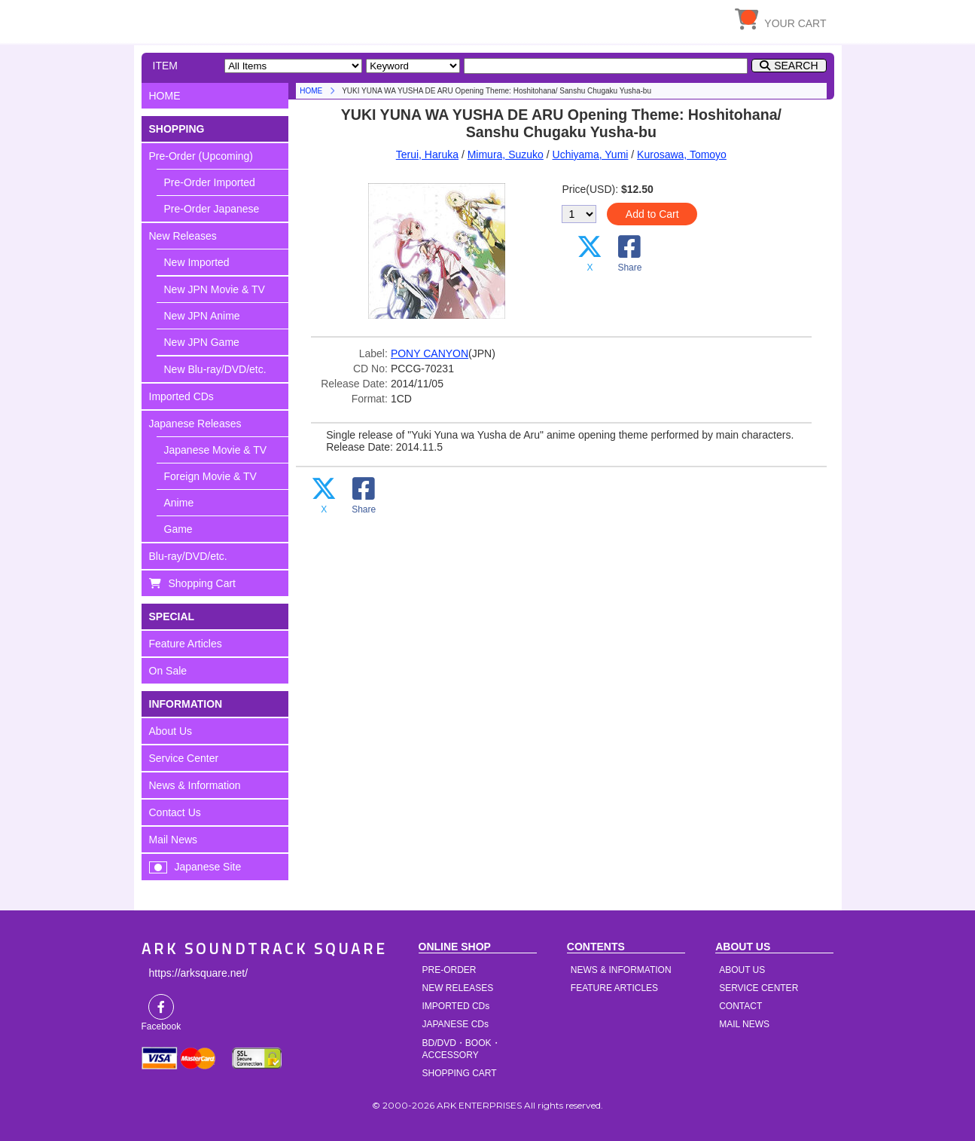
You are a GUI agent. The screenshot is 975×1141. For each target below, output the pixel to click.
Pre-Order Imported (209, 182)
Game (178, 529)
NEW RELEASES (458, 988)
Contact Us (175, 812)
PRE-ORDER (449, 970)
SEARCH (796, 66)
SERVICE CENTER (758, 988)
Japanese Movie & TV (215, 450)
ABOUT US (742, 970)
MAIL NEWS (744, 1024)
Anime (179, 503)
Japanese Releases (195, 424)
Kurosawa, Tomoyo (682, 154)
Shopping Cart (202, 583)
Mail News (173, 840)
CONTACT (740, 1006)
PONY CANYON (429, 353)
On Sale (168, 671)
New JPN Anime (202, 316)
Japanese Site (208, 867)
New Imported (197, 262)
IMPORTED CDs (456, 1006)
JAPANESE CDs (455, 1024)
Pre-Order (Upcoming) (201, 156)
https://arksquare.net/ (198, 973)
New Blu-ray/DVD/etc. (215, 369)
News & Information (195, 785)
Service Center (184, 758)
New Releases (183, 236)
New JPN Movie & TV (214, 289)
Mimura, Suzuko (506, 154)
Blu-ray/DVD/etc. (188, 556)
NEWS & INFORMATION (621, 970)
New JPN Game (201, 342)
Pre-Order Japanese (212, 209)
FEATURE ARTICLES (614, 988)
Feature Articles (185, 644)
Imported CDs (181, 396)
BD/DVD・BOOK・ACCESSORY (461, 1049)
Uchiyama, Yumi (591, 154)
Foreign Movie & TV (210, 476)
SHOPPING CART (459, 1073)
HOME (281, 19)
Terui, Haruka (427, 154)
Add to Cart (652, 214)
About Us (171, 731)
